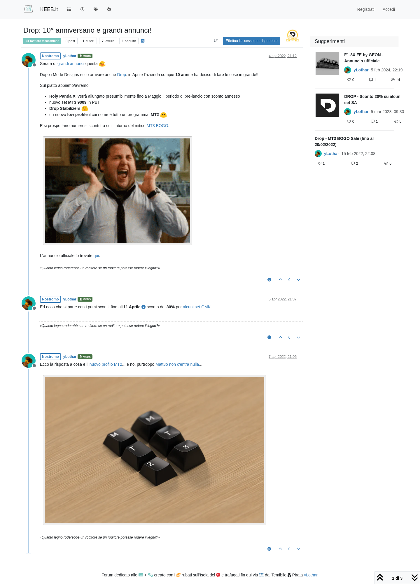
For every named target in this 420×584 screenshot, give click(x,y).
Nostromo (50, 56)
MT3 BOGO (157, 125)
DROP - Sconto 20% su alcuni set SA (373, 99)
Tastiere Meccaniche (42, 41)
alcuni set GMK (197, 307)
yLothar (69, 56)
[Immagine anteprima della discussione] (327, 68)
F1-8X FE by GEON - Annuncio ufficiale (363, 57)
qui (96, 255)
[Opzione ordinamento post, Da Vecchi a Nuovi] (216, 41)
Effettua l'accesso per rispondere (252, 41)
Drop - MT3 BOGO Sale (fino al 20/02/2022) (344, 141)
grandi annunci (70, 63)
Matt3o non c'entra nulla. (177, 364)
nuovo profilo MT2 (106, 364)
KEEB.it (49, 9)
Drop (121, 74)
